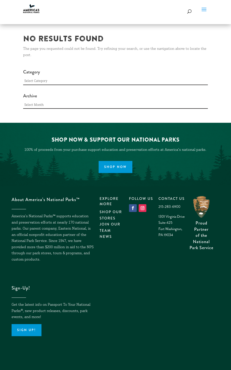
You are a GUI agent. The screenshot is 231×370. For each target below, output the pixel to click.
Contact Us (171, 198)
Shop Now (115, 167)
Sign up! (26, 330)
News (106, 236)
